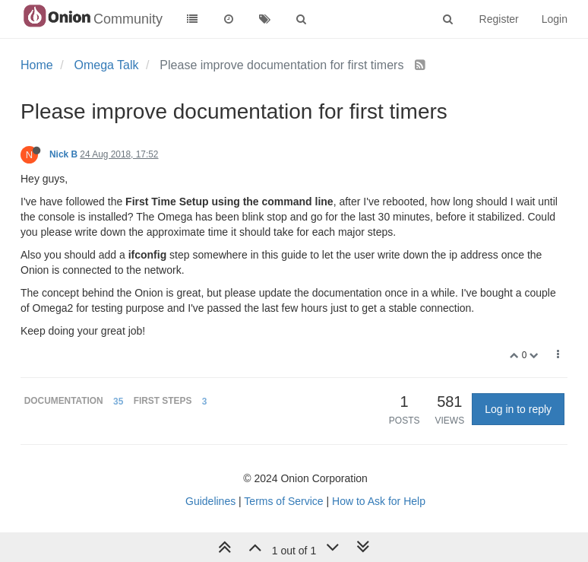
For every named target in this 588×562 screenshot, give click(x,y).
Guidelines (210, 501)
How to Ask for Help (378, 501)
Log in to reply (518, 409)
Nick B (63, 154)
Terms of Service (283, 501)
